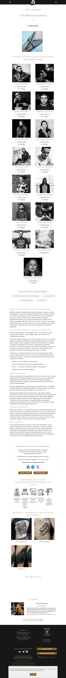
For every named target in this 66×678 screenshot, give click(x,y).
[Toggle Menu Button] (10, 2)
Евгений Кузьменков (44, 84)
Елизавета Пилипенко (33, 278)
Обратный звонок (40, 472)
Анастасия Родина (21, 194)
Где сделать (41, 300)
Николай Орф (21, 222)
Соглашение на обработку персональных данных (23, 662)
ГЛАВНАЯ (27, 9)
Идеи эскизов (49, 296)
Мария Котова (21, 167)
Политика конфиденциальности (23, 660)
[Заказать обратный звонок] (56, 2)
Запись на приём (25, 472)
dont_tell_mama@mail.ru (49, 657)
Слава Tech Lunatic (21, 250)
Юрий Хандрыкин (44, 222)
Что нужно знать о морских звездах (25, 296)
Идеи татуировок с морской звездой (33, 292)
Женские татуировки (33, 25)
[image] (32, 41)
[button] (11, 609)
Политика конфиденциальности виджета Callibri (23, 665)
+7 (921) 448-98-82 (23, 639)
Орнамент (44, 541)
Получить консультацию (47, 653)
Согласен (33, 674)
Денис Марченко (21, 111)
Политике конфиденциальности (37, 670)
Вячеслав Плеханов (44, 167)
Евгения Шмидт (21, 139)
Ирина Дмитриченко (42, 603)
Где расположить (26, 300)
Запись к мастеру (21, 86)
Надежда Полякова (44, 194)
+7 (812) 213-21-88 (42, 459)
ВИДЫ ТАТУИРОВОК (36, 9)
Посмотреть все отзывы (33, 620)
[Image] (21, 73)
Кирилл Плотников (44, 111)
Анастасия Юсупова (44, 139)
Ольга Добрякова (45, 250)
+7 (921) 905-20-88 (23, 635)
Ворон (21, 569)
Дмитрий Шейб (21, 84)
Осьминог (21, 541)
